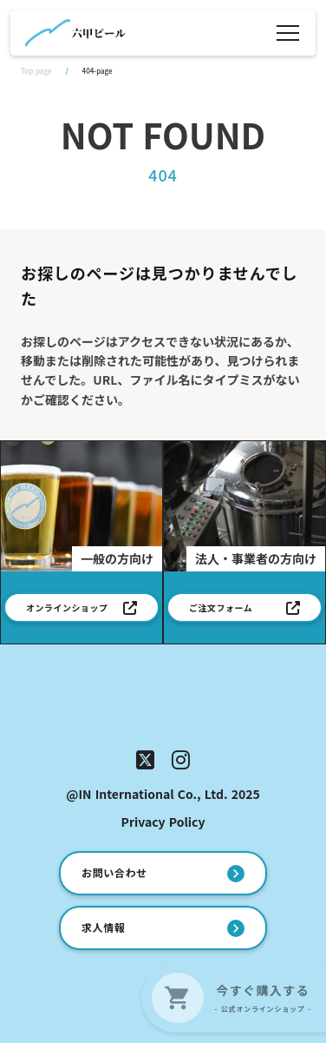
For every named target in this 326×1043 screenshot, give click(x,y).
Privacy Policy (163, 822)
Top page (36, 71)
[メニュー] (288, 33)
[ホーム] (75, 33)
